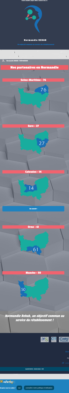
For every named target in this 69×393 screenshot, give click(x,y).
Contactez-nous (42, 0)
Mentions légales (37, 369)
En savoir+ (33, 209)
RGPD (43, 369)
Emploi (32, 0)
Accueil (23, 0)
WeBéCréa (31, 369)
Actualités (28, 0)
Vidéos (36, 0)
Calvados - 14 (33, 171)
